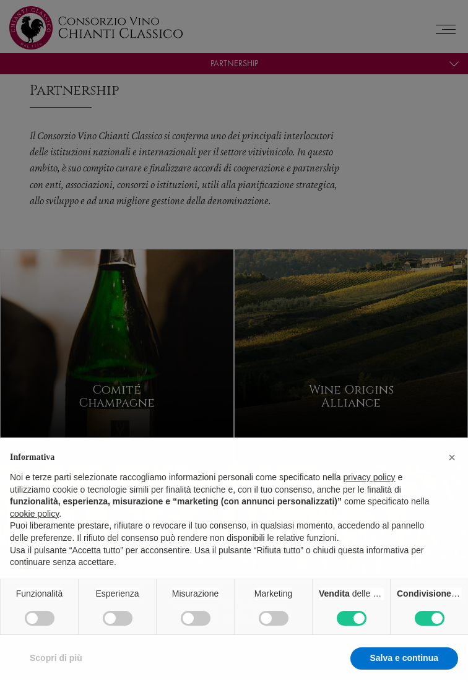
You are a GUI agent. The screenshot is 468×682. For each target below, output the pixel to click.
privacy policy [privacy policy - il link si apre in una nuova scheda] (370, 500)
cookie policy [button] (34, 537)
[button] (452, 480)
